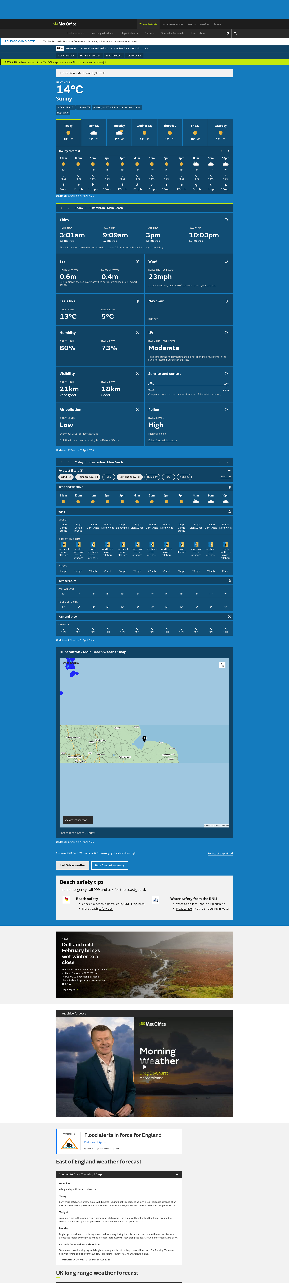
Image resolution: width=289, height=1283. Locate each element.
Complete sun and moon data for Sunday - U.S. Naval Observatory (184, 394)
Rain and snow (128, 477)
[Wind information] (229, 511)
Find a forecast (75, 33)
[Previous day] (61, 208)
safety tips (106, 908)
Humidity (152, 477)
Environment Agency (95, 1142)
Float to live (184, 908)
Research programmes (172, 24)
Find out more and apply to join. (90, 62)
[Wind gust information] (225, 261)
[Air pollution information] (137, 409)
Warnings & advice (103, 33)
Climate (149, 33)
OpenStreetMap (222, 826)
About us (204, 24)
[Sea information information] (137, 261)
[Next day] (69, 208)
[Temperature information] (229, 580)
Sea (109, 477)
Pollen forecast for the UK (162, 440)
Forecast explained (220, 853)
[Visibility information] (137, 373)
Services (192, 24)
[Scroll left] (221, 151)
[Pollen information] (225, 409)
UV (168, 477)
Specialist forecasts (172, 33)
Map (114, 55)
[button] (144, 739)
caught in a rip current (210, 904)
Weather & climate (148, 24)
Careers (217, 24)
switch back (141, 48)
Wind (64, 477)
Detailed (90, 55)
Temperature (86, 477)
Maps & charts (129, 33)
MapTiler (209, 826)
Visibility (184, 477)
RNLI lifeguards (134, 904)
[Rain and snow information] (229, 616)
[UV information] (225, 332)
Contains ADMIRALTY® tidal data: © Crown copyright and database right (96, 853)
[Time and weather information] (229, 487)
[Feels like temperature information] (137, 301)
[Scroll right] (229, 151)
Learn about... (199, 33)
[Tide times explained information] (225, 219)
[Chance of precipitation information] (225, 301)
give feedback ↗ (123, 48)
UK (134, 55)
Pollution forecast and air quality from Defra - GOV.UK (89, 440)
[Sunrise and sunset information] (225, 373)
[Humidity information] (137, 332)
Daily (66, 55)
